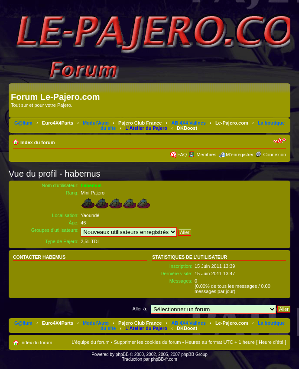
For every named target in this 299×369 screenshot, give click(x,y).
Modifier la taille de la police (279, 141)
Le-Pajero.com (231, 122)
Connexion (274, 154)
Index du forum (37, 142)
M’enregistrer (240, 154)
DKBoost (187, 128)
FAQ (182, 154)
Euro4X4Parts (57, 122)
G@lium (23, 122)
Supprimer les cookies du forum (147, 342)
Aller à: (140, 308)
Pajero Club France (140, 122)
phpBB (122, 354)
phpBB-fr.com (164, 359)
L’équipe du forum (90, 342)
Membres (206, 154)
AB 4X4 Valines (188, 122)
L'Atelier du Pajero (146, 128)
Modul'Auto (96, 122)
